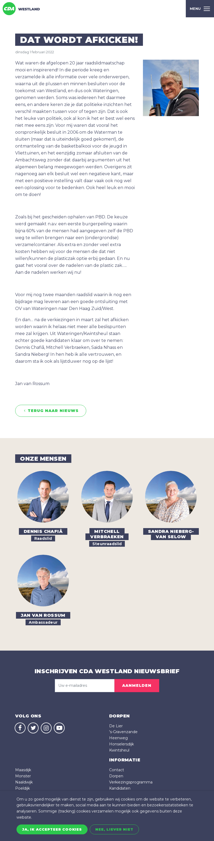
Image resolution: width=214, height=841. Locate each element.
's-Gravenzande (123, 731)
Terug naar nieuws (51, 411)
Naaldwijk (24, 782)
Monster (23, 776)
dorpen (119, 715)
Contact (116, 769)
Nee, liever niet (114, 829)
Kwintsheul (119, 750)
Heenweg (118, 738)
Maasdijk (23, 769)
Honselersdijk (121, 744)
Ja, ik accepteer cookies (52, 829)
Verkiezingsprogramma (131, 782)
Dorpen (116, 776)
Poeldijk (22, 788)
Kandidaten (119, 788)
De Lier (116, 726)
